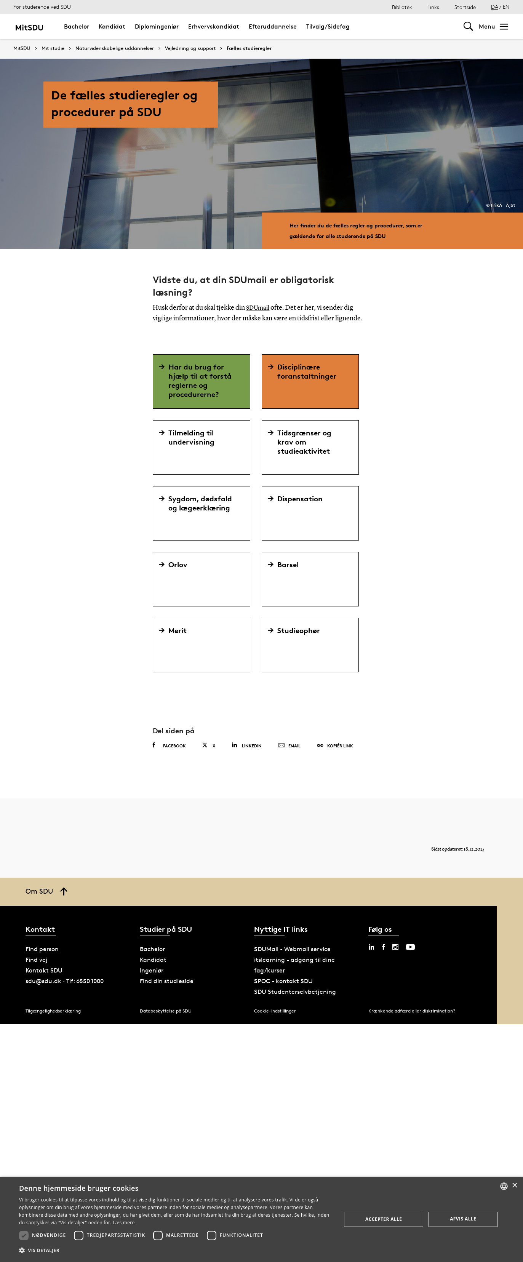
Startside (465, 7)
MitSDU (21, 48)
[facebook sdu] (383, 947)
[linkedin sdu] (371, 947)
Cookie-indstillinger (275, 1011)
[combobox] (504, 1186)
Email (289, 746)
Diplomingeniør (157, 26)
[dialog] (261, 1219)
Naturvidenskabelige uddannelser (114, 48)
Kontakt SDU (44, 970)
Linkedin (247, 745)
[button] (175, 1250)
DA (494, 6)
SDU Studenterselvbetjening (295, 991)
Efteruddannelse (273, 26)
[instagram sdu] (395, 947)
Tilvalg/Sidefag (328, 26)
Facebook (169, 745)
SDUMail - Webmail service (292, 949)
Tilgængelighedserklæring (53, 1011)
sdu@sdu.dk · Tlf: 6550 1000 (65, 981)
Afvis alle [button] (463, 1219)
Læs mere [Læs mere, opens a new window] (123, 1222)
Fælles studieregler (249, 48)
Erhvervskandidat (213, 26)
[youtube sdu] (410, 947)
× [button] (514, 1185)
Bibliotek (402, 7)
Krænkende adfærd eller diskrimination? (411, 1011)
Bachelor (76, 26)
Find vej (37, 959)
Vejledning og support (190, 48)
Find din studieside (167, 981)
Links (433, 7)
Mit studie (53, 48)
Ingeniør (151, 970)
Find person (42, 949)
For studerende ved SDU (42, 6)
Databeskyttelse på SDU (166, 1011)
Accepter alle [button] (383, 1219)
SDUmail (259, 307)
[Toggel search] (468, 26)
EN (506, 6)
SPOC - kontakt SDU (283, 981)
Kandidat (112, 26)
